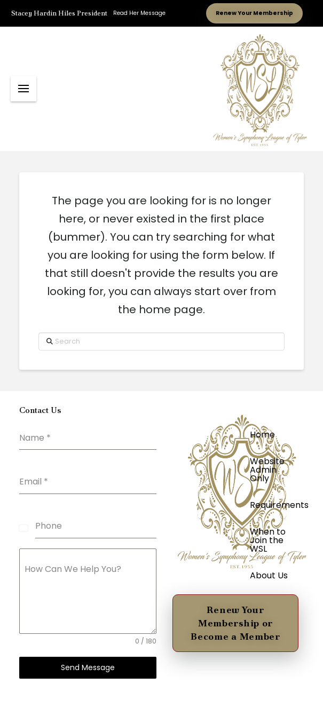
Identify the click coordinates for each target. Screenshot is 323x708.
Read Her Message (139, 13)
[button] (23, 88)
